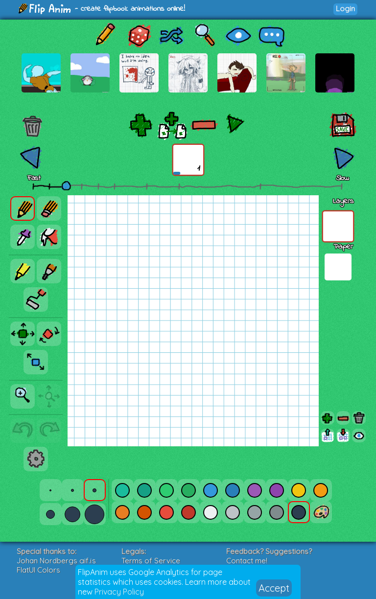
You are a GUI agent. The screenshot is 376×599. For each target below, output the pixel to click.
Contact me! (246, 560)
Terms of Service (150, 560)
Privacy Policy (119, 592)
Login (345, 8)
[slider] (66, 185)
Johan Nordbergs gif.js (56, 560)
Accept (273, 588)
